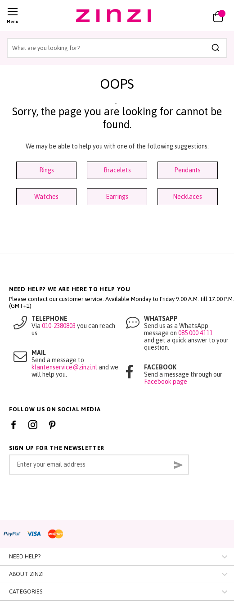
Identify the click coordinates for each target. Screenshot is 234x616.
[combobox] (117, 48)
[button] (192, 15)
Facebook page (165, 381)
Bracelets (117, 170)
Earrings (117, 196)
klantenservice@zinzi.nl (64, 367)
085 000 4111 (195, 333)
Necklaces (187, 196)
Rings (46, 170)
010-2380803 (59, 325)
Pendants (187, 170)
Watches (46, 196)
